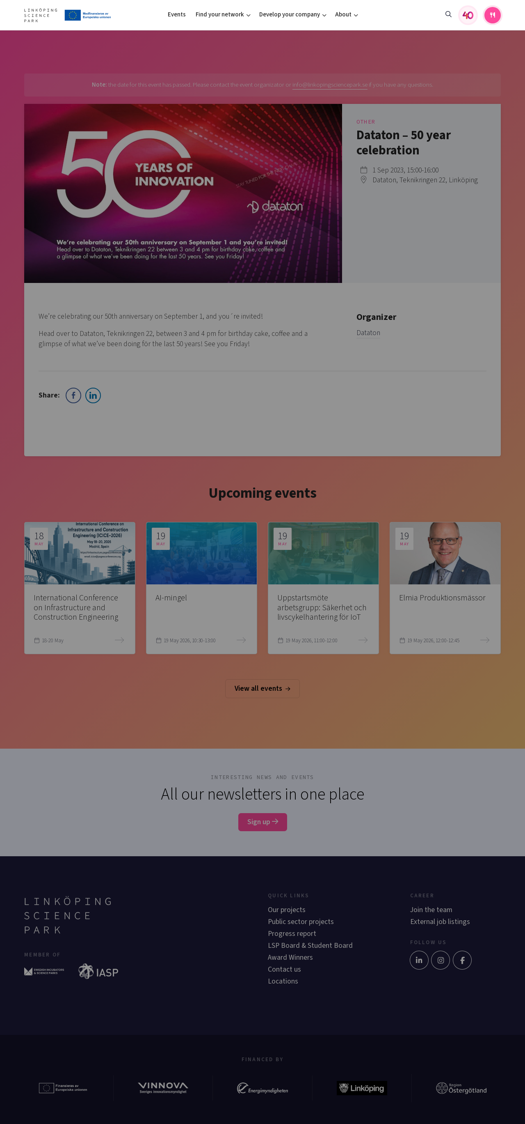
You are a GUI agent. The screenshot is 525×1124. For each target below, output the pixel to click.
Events (177, 14)
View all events (262, 688)
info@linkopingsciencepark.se (330, 84)
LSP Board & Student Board (310, 945)
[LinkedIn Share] (93, 395)
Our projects (287, 910)
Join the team (431, 910)
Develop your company (289, 14)
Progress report (292, 934)
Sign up (262, 822)
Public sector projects (301, 922)
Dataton (368, 333)
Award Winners (290, 957)
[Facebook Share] (73, 395)
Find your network (220, 14)
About (343, 14)
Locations (283, 981)
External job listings (440, 922)
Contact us (284, 969)
